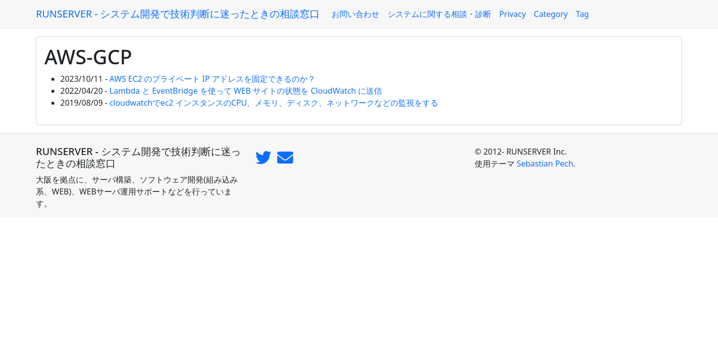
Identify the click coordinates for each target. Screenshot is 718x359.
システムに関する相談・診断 (439, 13)
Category (551, 13)
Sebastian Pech (545, 163)
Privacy (512, 13)
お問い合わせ (355, 13)
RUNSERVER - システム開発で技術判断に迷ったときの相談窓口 (178, 13)
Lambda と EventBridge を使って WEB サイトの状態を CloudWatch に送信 (246, 90)
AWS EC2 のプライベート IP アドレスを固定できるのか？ (213, 78)
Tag (582, 13)
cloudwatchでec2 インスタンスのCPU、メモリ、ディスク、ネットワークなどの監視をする (274, 102)
